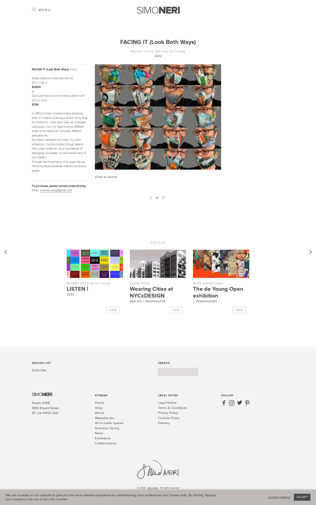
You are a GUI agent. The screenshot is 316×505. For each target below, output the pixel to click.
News (197, 283)
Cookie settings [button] (279, 497)
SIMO (158, 10)
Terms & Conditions (172, 408)
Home (99, 403)
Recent (137, 51)
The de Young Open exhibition (218, 292)
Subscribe (39, 370)
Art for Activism (170, 51)
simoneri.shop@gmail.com (56, 190)
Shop (99, 408)
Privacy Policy (168, 413)
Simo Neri (153, 488)
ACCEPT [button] (302, 497)
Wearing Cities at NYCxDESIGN (151, 292)
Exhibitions (140, 283)
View (113, 310)
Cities (149, 51)
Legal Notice (167, 403)
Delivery (164, 423)
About (99, 413)
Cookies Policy (169, 418)
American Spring (107, 428)
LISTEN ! (77, 289)
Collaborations (105, 443)
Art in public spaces (109, 423)
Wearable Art (104, 418)
